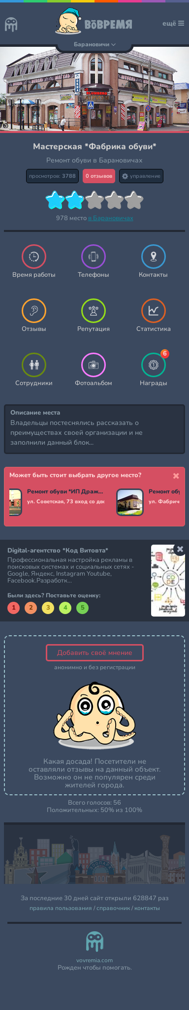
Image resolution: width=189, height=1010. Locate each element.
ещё (173, 23)
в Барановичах (110, 218)
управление (141, 176)
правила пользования (61, 908)
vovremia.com (94, 960)
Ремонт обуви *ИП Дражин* (65, 492)
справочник (113, 908)
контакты (147, 908)
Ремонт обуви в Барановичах (94, 160)
